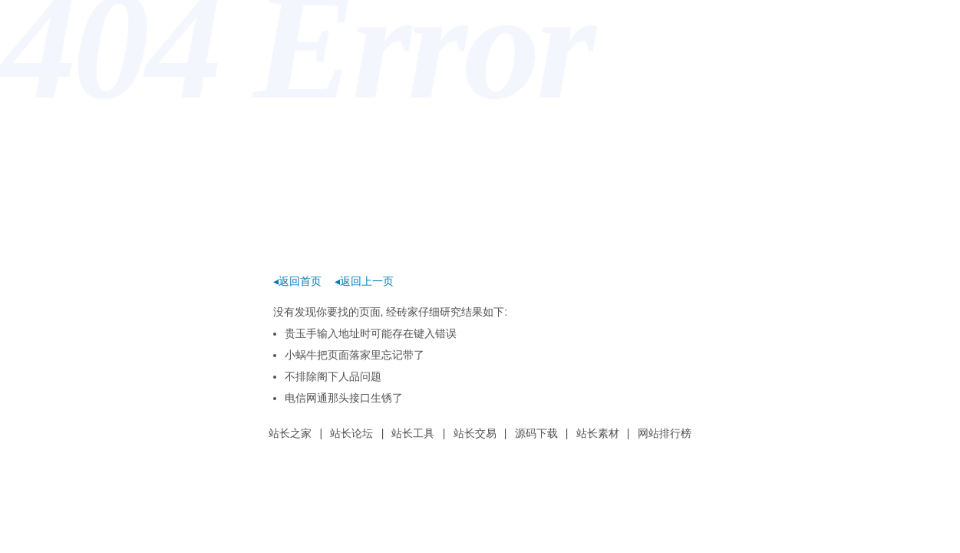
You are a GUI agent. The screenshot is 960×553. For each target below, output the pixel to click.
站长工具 (412, 433)
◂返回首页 (297, 281)
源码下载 (536, 433)
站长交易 (475, 433)
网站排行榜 (664, 433)
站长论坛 (351, 433)
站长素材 (597, 433)
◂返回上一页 (364, 281)
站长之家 (290, 433)
